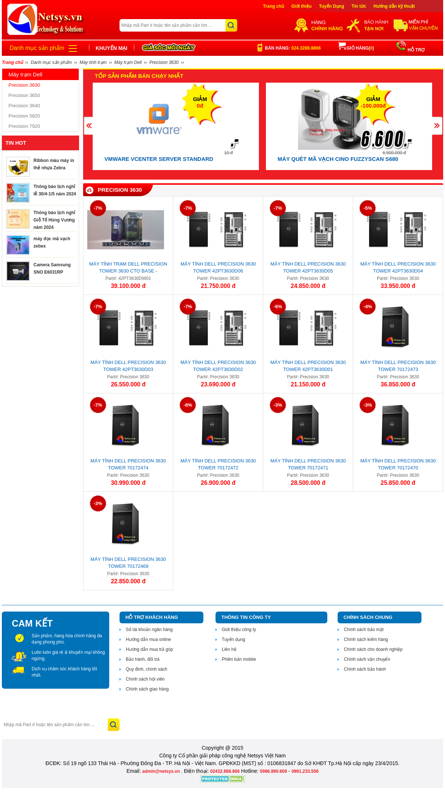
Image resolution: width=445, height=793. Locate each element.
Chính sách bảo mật (364, 629)
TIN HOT (16, 143)
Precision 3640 (24, 105)
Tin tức (359, 6)
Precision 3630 (24, 85)
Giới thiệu (301, 6)
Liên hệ (229, 649)
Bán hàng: (293, 48)
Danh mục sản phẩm (37, 48)
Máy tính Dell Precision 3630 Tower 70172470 (398, 464)
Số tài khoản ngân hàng (149, 629)
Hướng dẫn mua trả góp (149, 649)
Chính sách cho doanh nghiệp (373, 649)
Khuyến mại (111, 48)
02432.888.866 (224, 771)
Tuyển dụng (233, 639)
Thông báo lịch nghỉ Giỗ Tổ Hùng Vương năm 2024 (54, 220)
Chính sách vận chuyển (367, 659)
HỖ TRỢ (415, 50)
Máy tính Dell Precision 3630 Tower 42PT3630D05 (308, 267)
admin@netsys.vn (161, 771)
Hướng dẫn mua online (148, 639)
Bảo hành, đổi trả (143, 659)
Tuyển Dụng (331, 6)
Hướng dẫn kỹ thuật (394, 6)
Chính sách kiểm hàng (366, 639)
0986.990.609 (273, 771)
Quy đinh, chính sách (146, 669)
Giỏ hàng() (356, 48)
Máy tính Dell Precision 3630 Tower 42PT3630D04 (398, 267)
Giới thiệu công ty (239, 629)
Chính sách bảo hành (365, 669)
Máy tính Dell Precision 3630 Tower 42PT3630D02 (218, 366)
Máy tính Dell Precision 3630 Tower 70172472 (218, 464)
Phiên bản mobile (239, 659)
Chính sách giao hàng (147, 689)
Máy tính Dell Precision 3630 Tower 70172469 (128, 562)
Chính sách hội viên (145, 679)
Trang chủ (273, 6)
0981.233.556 (305, 771)
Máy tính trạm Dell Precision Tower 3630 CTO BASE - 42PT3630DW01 (128, 268)
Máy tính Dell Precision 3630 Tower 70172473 (398, 366)
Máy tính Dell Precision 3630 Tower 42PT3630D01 (308, 366)
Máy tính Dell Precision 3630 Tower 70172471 (308, 464)
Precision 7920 (24, 126)
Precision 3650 (24, 95)
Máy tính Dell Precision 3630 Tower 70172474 (128, 464)
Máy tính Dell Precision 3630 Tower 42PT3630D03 (128, 366)
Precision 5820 (24, 116)
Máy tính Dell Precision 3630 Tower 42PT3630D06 (218, 267)
